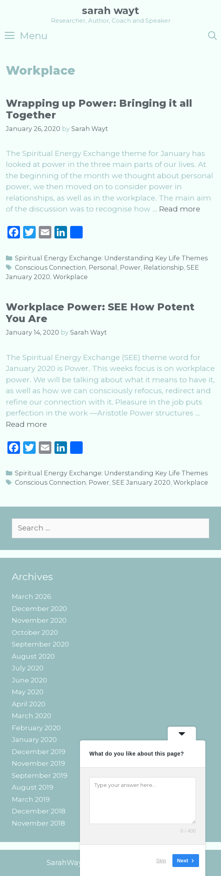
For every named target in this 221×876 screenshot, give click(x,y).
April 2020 (28, 704)
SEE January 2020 (141, 482)
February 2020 (36, 728)
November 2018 (38, 823)
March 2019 (31, 799)
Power (130, 267)
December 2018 (38, 811)
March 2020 (31, 716)
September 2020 (40, 644)
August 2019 (32, 787)
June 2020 (29, 680)
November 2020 (39, 620)
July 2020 (27, 668)
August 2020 (33, 656)
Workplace (70, 277)
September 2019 (39, 775)
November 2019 (38, 763)
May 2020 (27, 692)
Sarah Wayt (110, 10)
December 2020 (39, 609)
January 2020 (34, 739)
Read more (179, 208)
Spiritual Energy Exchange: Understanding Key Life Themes (111, 258)
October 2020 (35, 632)
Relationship (163, 267)
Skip (161, 860)
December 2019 (38, 752)
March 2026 (31, 596)
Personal (103, 267)
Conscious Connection (50, 267)
